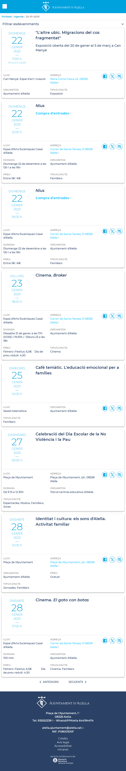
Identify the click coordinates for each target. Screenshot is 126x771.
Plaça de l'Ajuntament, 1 (62, 713)
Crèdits (63, 738)
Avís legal (63, 742)
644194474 (86, 720)
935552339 (44, 720)
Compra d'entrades (52, 113)
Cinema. (51, 275)
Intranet (63, 749)
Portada (7, 16)
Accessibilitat (63, 745)
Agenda (19, 16)
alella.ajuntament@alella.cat (62, 727)
